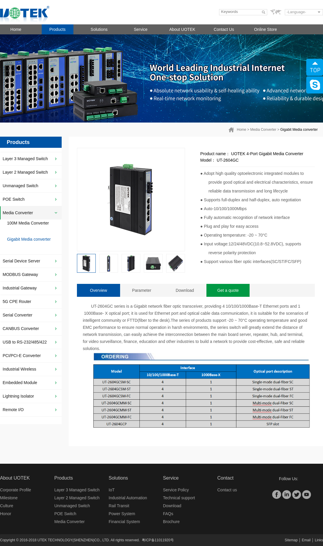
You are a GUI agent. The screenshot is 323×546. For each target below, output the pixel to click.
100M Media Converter (28, 223)
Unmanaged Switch (20, 185)
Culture (6, 505)
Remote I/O (13, 409)
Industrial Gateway (20, 288)
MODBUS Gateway (20, 274)
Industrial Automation (128, 497)
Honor (5, 513)
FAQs (168, 513)
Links (319, 540)
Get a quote (228, 290)
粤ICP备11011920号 (158, 540)
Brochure (171, 521)
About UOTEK (182, 29)
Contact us (227, 490)
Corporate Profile (15, 490)
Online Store (265, 29)
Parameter (141, 290)
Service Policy (176, 490)
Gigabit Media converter (299, 130)
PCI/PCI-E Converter (22, 355)
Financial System (124, 521)
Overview (98, 290)
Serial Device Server (21, 261)
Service (141, 29)
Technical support (179, 497)
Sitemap (291, 540)
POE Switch (14, 199)
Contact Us (224, 29)
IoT (112, 490)
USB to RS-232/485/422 (25, 342)
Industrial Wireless (19, 369)
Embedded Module (20, 382)
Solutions (99, 29)
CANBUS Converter (21, 328)
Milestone (9, 497)
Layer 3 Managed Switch (25, 158)
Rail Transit (119, 505)
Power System (122, 513)
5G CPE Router (17, 301)
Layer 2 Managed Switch (25, 172)
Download (185, 290)
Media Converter (263, 130)
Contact (225, 477)
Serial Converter (17, 315)
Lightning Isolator (18, 396)
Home (15, 29)
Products (57, 29)
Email (306, 540)
